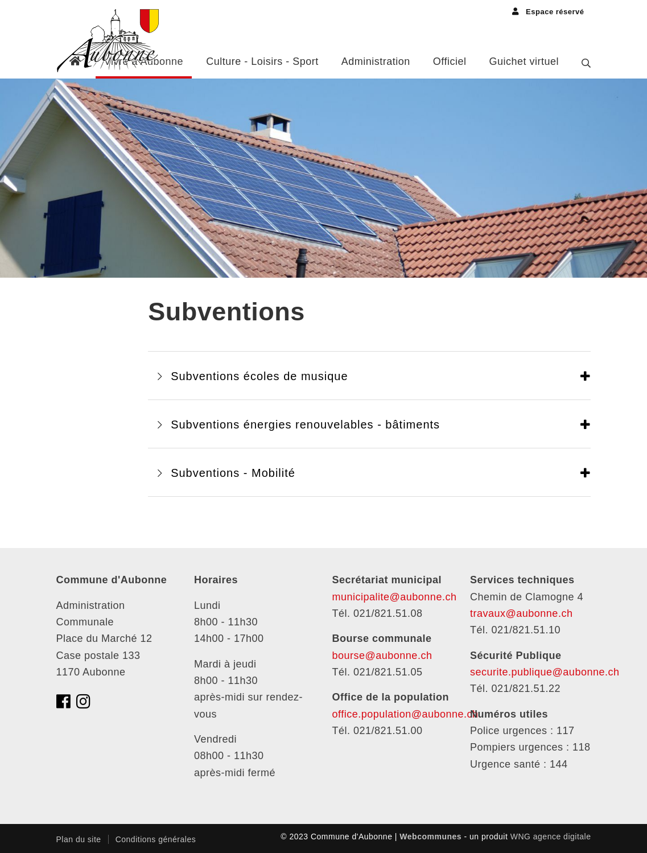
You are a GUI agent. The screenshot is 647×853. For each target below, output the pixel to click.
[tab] (369, 375)
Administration (375, 61)
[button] (369, 375)
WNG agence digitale (550, 836)
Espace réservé (548, 11)
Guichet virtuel (524, 61)
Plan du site (78, 839)
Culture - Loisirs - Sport (262, 61)
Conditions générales (156, 839)
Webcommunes (430, 836)
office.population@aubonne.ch (405, 714)
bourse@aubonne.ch (382, 655)
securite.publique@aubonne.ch (544, 672)
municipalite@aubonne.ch (394, 597)
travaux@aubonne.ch (521, 613)
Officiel (450, 61)
